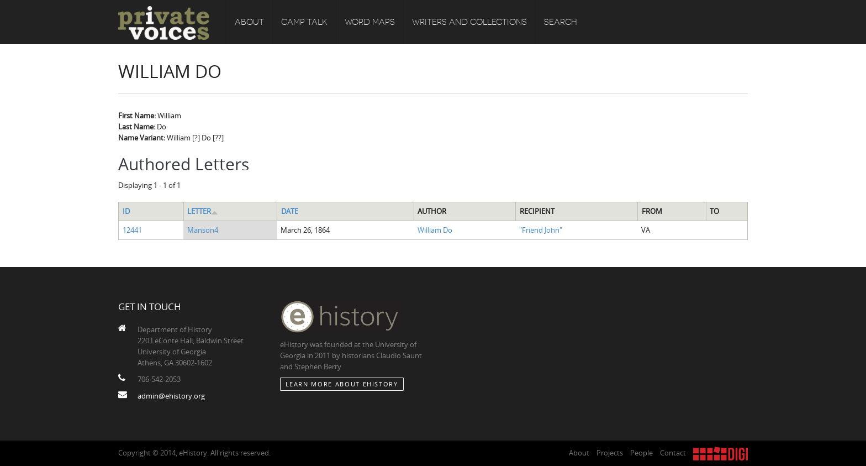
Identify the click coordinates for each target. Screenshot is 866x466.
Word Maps (370, 22)
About (249, 22)
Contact (673, 453)
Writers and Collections (469, 22)
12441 (132, 230)
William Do (435, 230)
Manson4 (202, 230)
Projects (609, 453)
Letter (202, 211)
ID (126, 211)
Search (560, 22)
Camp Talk (304, 22)
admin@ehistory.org (171, 396)
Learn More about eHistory (342, 384)
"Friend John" (540, 230)
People (641, 453)
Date (289, 211)
